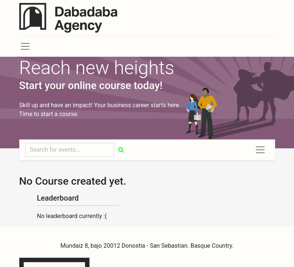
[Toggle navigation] (260, 149)
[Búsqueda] (121, 150)
